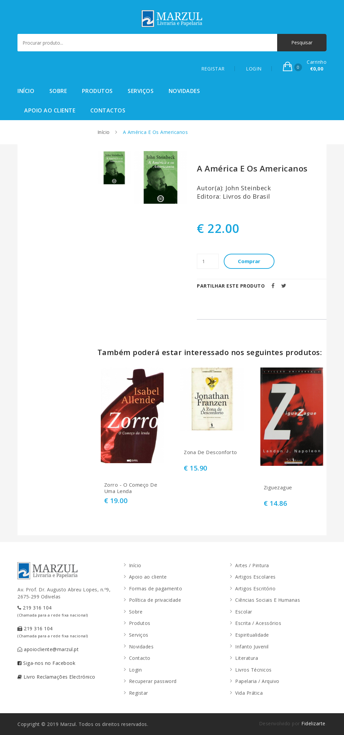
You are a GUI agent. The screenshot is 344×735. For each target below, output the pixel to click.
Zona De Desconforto (210, 452)
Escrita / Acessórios (258, 623)
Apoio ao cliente (49, 110)
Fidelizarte (313, 723)
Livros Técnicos (253, 670)
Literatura (246, 658)
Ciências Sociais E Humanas (267, 600)
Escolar (243, 611)
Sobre (58, 91)
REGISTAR (213, 68)
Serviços (141, 91)
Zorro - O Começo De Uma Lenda (131, 488)
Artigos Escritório (255, 588)
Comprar (249, 261)
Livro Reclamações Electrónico (56, 677)
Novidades (184, 91)
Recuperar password (153, 681)
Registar (138, 693)
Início (25, 91)
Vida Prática (249, 693)
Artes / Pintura (252, 565)
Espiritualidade (252, 635)
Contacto (139, 658)
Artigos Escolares (255, 577)
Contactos (108, 110)
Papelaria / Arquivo (257, 681)
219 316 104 (52, 611)
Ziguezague (278, 487)
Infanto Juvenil (252, 646)
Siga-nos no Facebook (46, 663)
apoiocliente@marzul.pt (48, 649)
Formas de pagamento (155, 588)
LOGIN (254, 68)
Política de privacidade (155, 600)
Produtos (97, 91)
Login (135, 670)
